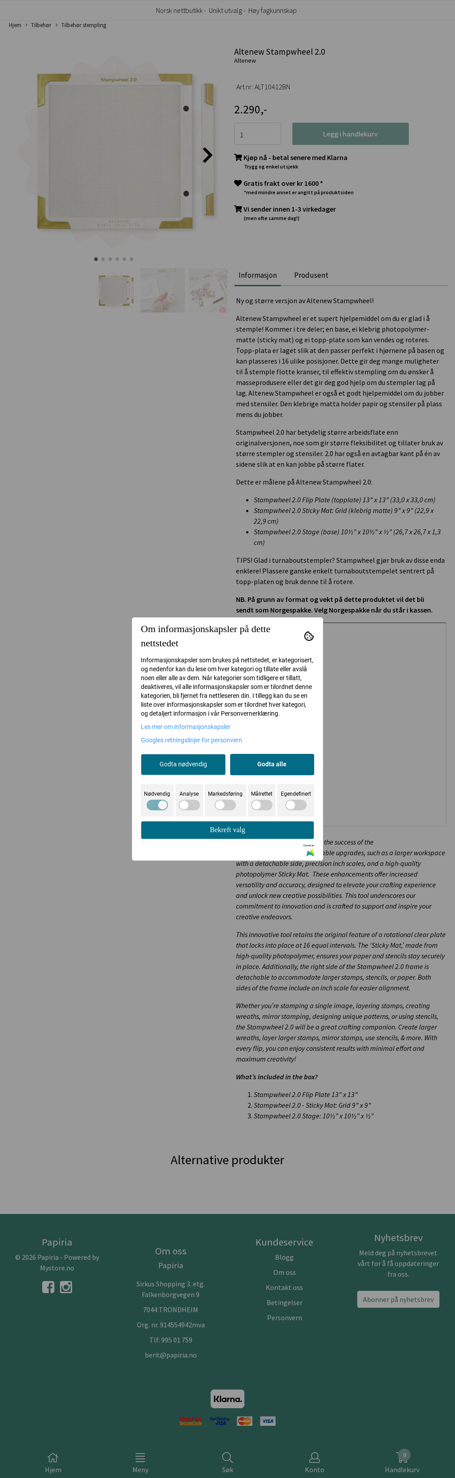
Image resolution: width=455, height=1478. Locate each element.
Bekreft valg (227, 829)
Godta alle (272, 764)
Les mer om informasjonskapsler (186, 726)
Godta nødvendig (183, 764)
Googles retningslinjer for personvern (191, 740)
